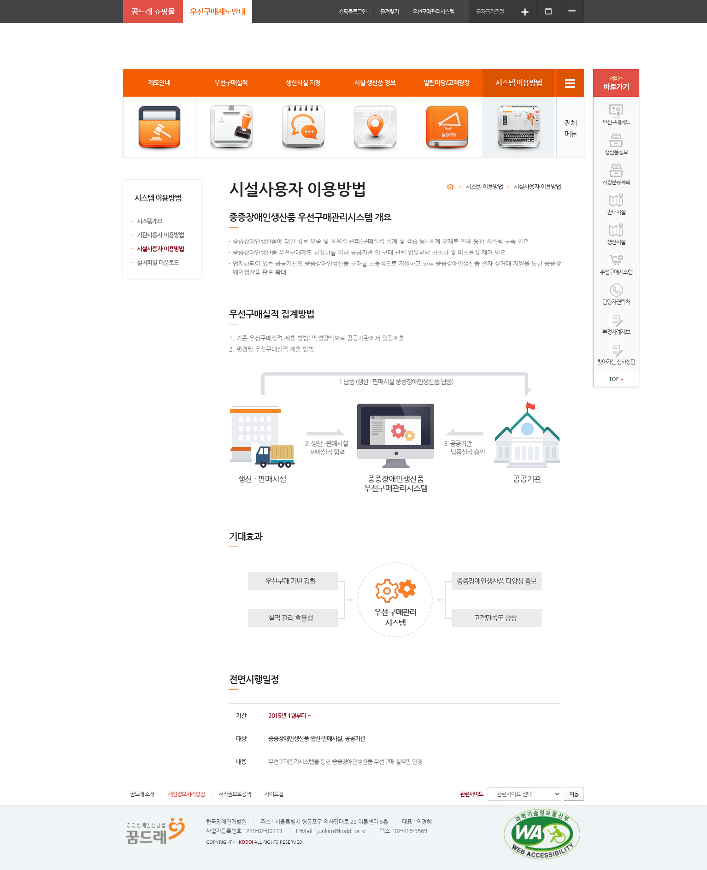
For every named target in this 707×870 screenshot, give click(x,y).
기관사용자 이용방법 (160, 234)
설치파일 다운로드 (158, 262)
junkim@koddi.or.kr (341, 831)
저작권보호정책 (234, 794)
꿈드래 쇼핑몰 (153, 11)
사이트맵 (274, 794)
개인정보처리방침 (186, 794)
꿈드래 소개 (142, 794)
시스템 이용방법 (484, 186)
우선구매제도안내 (217, 11)
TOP (616, 379)
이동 (573, 794)
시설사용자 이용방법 (160, 248)
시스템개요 (149, 221)
